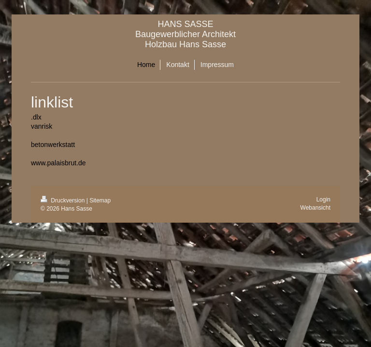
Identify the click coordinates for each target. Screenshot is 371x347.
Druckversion (63, 200)
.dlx (36, 117)
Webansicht (315, 207)
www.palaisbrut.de (58, 163)
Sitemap (100, 200)
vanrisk (41, 126)
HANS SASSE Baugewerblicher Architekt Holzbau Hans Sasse (185, 34)
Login (323, 199)
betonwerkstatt (53, 144)
